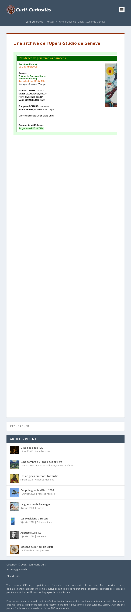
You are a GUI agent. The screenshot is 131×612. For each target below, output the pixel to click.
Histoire (45, 550)
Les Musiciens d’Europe (34, 518)
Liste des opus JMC (31, 447)
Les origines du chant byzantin (39, 476)
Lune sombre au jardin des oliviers (41, 462)
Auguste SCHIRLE (30, 532)
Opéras (40, 508)
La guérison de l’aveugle (35, 504)
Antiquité (39, 479)
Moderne (49, 479)
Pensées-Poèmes (64, 465)
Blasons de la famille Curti (36, 547)
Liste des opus (42, 451)
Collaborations (44, 522)
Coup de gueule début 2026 (37, 490)
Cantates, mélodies (45, 465)
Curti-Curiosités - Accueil (40, 21)
